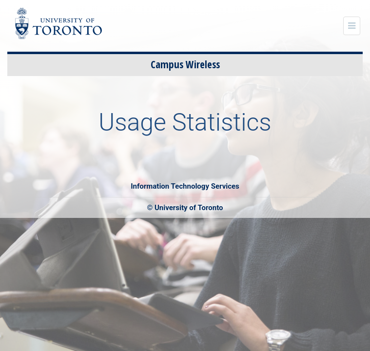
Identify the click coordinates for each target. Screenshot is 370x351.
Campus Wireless (185, 64)
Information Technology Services (185, 186)
